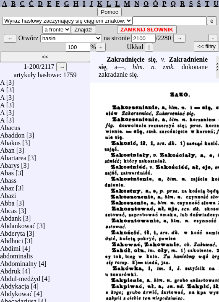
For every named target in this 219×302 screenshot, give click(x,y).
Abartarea (13, 155)
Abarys (9, 163)
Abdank (10, 216)
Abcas (8, 208)
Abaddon (12, 133)
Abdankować (17, 223)
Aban (7, 148)
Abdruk (10, 269)
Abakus (10, 140)
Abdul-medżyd (20, 276)
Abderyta (12, 231)
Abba (7, 201)
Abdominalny (18, 261)
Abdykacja (14, 284)
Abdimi (10, 246)
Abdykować (16, 291)
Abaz (7, 186)
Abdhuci (11, 238)
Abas (7, 170)
